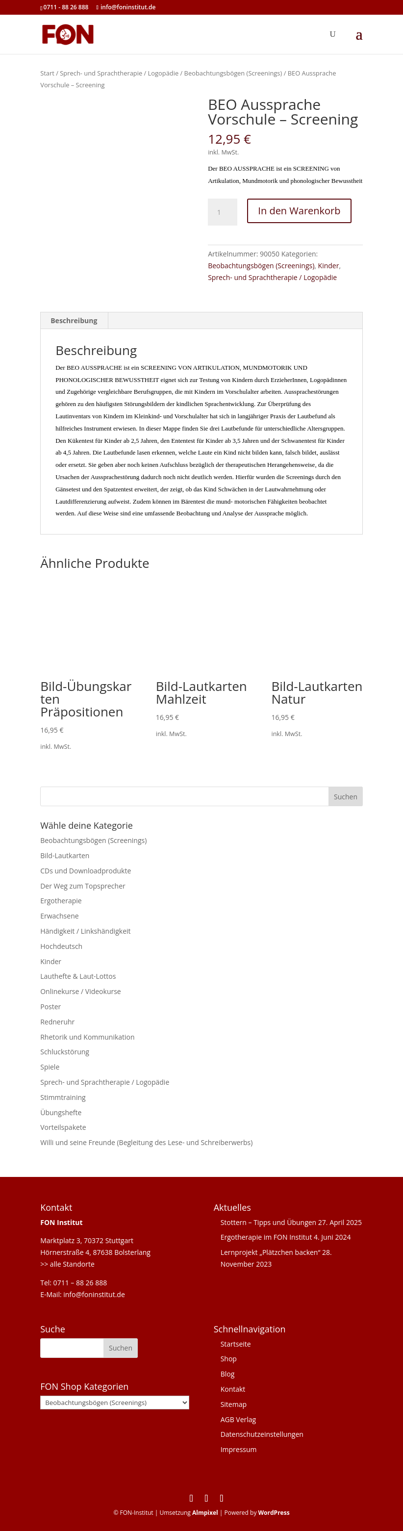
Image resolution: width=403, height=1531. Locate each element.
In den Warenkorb (299, 210)
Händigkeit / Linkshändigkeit (85, 931)
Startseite (236, 1344)
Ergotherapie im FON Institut (266, 1237)
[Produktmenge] (222, 212)
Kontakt (233, 1389)
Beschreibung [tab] (73, 320)
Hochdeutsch (61, 946)
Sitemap (234, 1404)
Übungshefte (60, 1112)
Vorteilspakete (63, 1127)
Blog (228, 1373)
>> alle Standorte (67, 1264)
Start (47, 73)
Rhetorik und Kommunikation (87, 1037)
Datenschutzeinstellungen (262, 1434)
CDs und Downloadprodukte (85, 870)
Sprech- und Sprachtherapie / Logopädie (119, 73)
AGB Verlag (238, 1419)
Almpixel (205, 1512)
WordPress (274, 1512)
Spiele (49, 1067)
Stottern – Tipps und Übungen (269, 1222)
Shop (229, 1358)
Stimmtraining (62, 1097)
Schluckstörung (64, 1051)
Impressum (239, 1449)
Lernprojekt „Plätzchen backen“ (271, 1252)
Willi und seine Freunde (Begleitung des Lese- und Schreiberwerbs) (146, 1142)
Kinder (328, 265)
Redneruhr (57, 1021)
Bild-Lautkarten (64, 855)
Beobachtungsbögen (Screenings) (233, 73)
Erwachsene (59, 915)
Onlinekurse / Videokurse (80, 991)
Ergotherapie (60, 900)
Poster (50, 1006)
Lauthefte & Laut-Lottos (78, 976)
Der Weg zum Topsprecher (83, 886)
